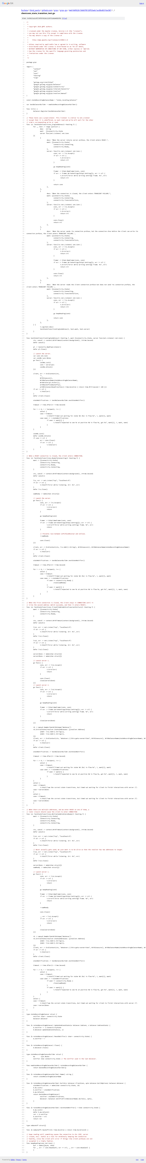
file (64, 18)
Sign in (141, 3)
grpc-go (63, 10)
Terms (24, 1160)
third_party (35, 10)
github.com (47, 10)
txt (137, 1160)
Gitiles (13, 1160)
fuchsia (24, 10)
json (142, 1160)
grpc (56, 10)
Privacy (18, 1160)
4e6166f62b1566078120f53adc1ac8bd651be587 (90, 10)
